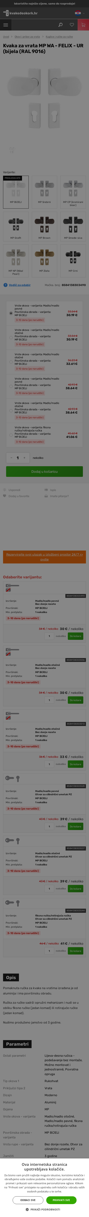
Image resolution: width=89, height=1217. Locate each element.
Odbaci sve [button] (28, 1200)
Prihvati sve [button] (61, 1200)
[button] (44, 1209)
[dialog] (44, 608)
